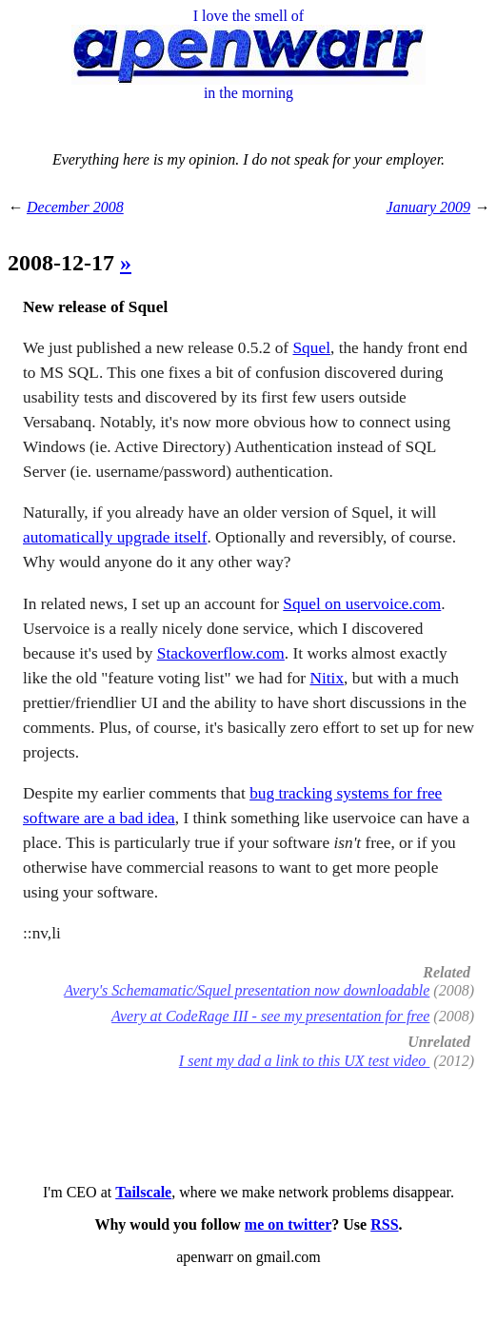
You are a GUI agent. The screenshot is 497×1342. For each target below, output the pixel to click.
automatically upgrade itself (115, 537)
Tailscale (143, 1192)
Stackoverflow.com (221, 653)
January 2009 (428, 207)
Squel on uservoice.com (362, 604)
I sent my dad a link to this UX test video (304, 1061)
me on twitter (288, 1224)
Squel (310, 348)
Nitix (326, 678)
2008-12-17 (64, 262)
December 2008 (75, 207)
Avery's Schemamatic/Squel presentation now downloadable (246, 990)
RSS (384, 1224)
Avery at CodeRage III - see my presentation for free (270, 1016)
